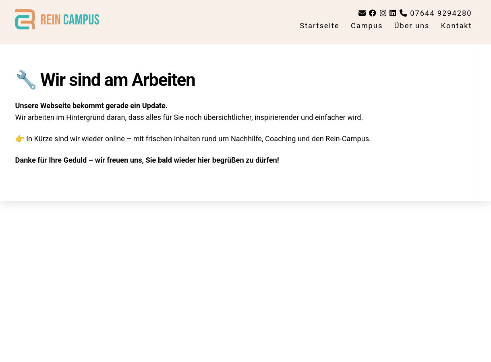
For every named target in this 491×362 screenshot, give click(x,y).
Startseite (319, 25)
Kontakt (456, 25)
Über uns (412, 25)
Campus (367, 25)
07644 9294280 (436, 13)
